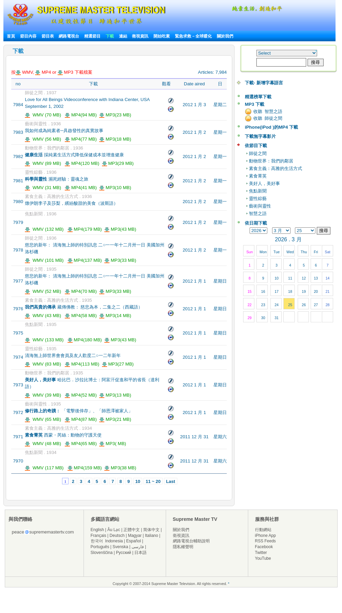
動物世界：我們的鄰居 (271, 160)
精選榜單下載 (258, 96)
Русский (123, 552)
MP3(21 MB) (115, 419)
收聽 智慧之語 (267, 111)
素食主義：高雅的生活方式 (275, 168)
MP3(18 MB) (115, 139)
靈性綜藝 (258, 198)
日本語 (140, 552)
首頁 (11, 36)
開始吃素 (161, 36)
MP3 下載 (254, 104)
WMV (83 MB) (43, 364)
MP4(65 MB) (81, 443)
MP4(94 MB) (81, 114)
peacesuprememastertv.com (43, 531)
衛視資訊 (140, 36)
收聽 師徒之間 (267, 118)
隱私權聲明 (183, 546)
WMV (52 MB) (43, 291)
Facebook (264, 546)
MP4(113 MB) (82, 364)
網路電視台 (69, 36)
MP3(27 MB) (118, 364)
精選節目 (92, 36)
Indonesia (114, 541)
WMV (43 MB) (43, 315)
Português (100, 546)
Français (98, 535)
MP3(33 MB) (120, 260)
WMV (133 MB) (44, 339)
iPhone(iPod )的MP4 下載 (271, 127)
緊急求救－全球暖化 (193, 36)
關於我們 (225, 36)
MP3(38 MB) (120, 467)
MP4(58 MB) (81, 315)
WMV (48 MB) (43, 443)
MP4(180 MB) (85, 339)
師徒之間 (258, 153)
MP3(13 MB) (115, 395)
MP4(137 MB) (85, 260)
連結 (123, 36)
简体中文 (151, 529)
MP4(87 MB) (81, 419)
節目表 (48, 36)
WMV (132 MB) (44, 229)
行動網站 (263, 529)
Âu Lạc (113, 529)
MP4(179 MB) (85, 229)
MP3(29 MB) (118, 163)
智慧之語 (258, 213)
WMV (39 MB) (43, 395)
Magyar (135, 535)
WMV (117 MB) (44, 467)
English (97, 529)
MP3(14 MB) (115, 315)
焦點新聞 (258, 191)
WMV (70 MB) (43, 114)
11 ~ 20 (153, 481)
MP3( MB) (112, 443)
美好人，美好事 (264, 183)
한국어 (97, 541)
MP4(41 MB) (81, 187)
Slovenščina (102, 552)
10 (137, 481)
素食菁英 (258, 176)
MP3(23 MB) (115, 114)
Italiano (151, 535)
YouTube (263, 558)
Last (170, 481)
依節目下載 (256, 145)
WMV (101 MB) (44, 260)
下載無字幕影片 (260, 136)
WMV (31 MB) (43, 187)
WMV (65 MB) (43, 419)
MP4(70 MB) (81, 291)
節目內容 (28, 36)
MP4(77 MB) (81, 139)
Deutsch (116, 535)
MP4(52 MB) (81, 395)
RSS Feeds (265, 541)
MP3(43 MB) (120, 229)
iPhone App (265, 535)
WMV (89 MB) (43, 163)
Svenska (120, 546)
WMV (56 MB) (43, 139)
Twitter (261, 552)
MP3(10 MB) (115, 187)
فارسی (138, 546)
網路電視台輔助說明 (191, 541)
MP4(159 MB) (85, 467)
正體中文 (131, 529)
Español (133, 541)
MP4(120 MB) (82, 163)
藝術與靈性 (260, 206)
